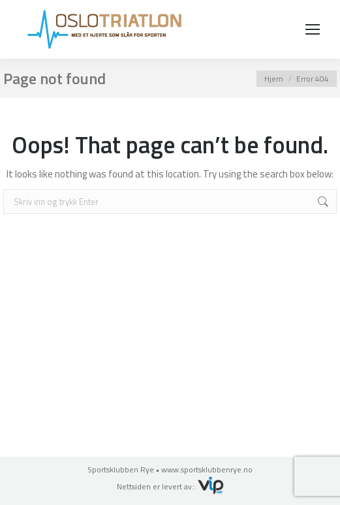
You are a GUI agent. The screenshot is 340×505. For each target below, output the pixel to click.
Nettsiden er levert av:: (170, 486)
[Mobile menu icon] (312, 29)
